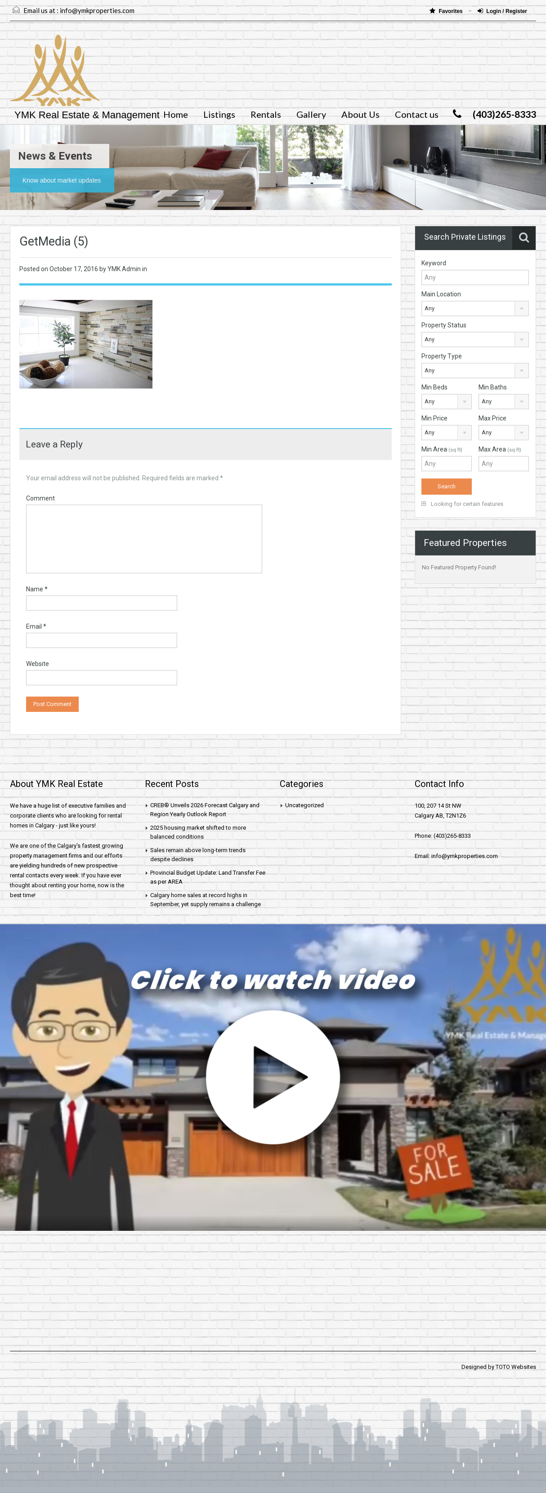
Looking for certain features (462, 504)
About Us (360, 114)
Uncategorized (304, 805)
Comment (40, 498)
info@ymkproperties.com (97, 10)
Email (36, 626)
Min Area (441, 449)
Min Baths (493, 387)
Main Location (441, 294)
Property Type (441, 356)
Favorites (447, 11)
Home (175, 114)
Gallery (311, 114)
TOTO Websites (516, 1366)
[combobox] (475, 308)
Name (37, 589)
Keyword (433, 263)
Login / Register (502, 11)
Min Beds (434, 387)
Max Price (492, 418)
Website (37, 663)
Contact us (417, 114)
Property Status (443, 325)
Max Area (500, 449)
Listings (219, 114)
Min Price (434, 418)
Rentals (266, 114)
